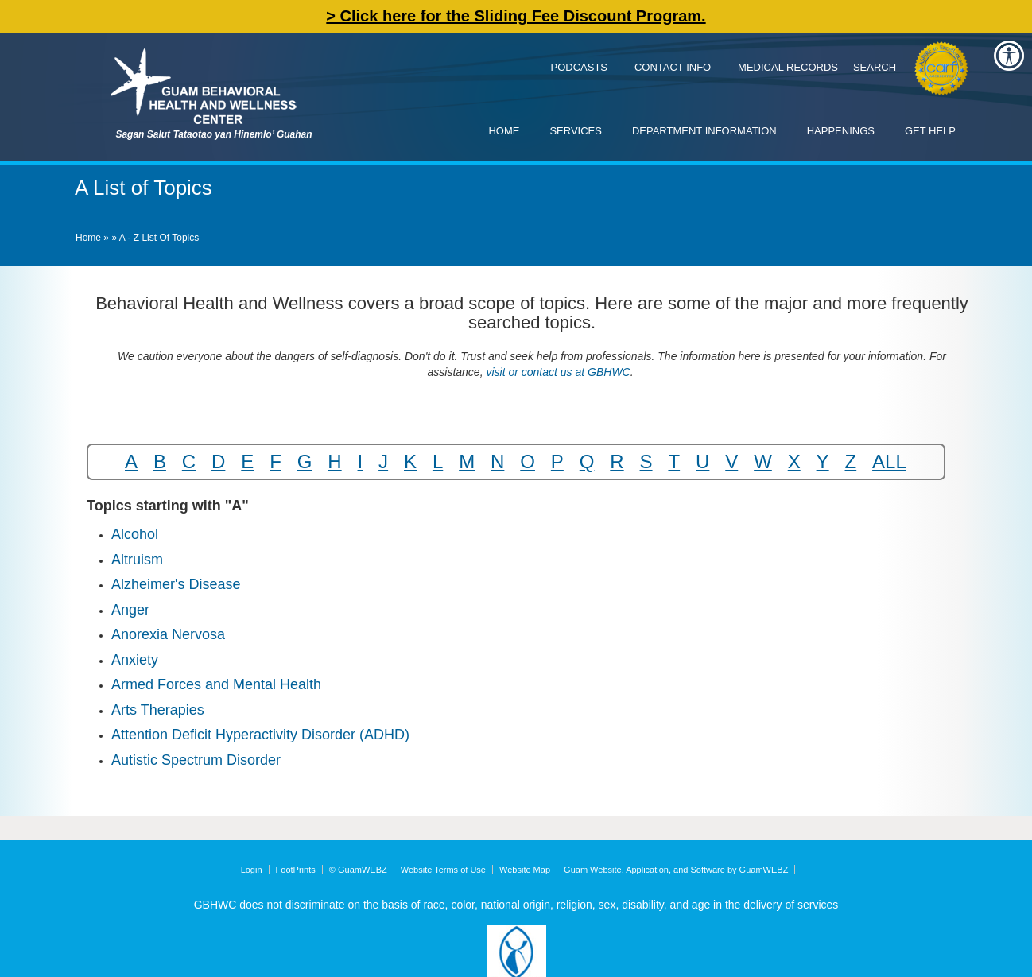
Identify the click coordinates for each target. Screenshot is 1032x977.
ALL (889, 461)
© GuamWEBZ (358, 869)
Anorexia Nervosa (168, 634)
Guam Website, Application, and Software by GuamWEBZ (676, 869)
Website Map (524, 869)
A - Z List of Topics (159, 237)
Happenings (841, 131)
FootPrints (296, 869)
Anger (130, 610)
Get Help (930, 131)
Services (575, 131)
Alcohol (134, 534)
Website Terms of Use (443, 869)
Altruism (137, 560)
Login (251, 869)
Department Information (704, 131)
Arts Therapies (157, 710)
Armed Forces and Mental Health (216, 684)
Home (503, 131)
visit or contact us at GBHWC (556, 372)
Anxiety (134, 660)
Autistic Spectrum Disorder (196, 760)
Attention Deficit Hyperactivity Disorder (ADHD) (260, 734)
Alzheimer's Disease (176, 584)
